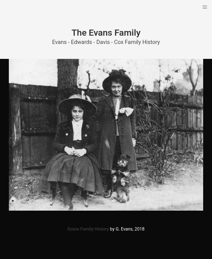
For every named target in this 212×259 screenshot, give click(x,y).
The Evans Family (106, 32)
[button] (205, 7)
